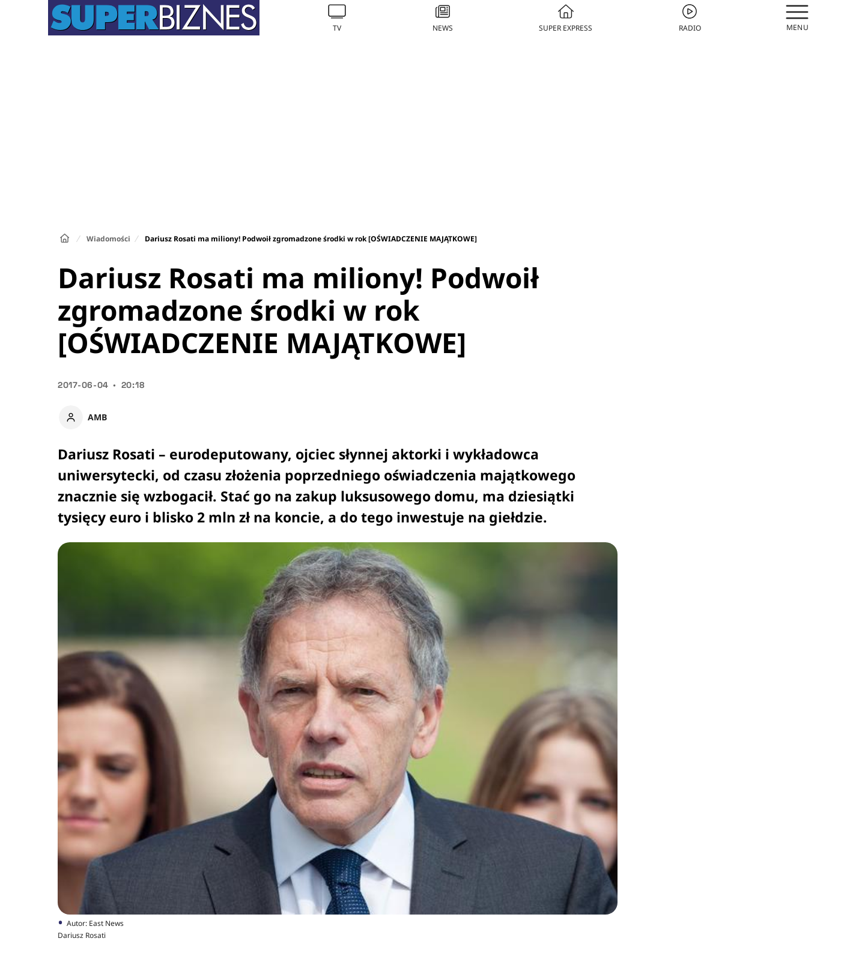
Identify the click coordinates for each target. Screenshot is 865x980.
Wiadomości (108, 239)
